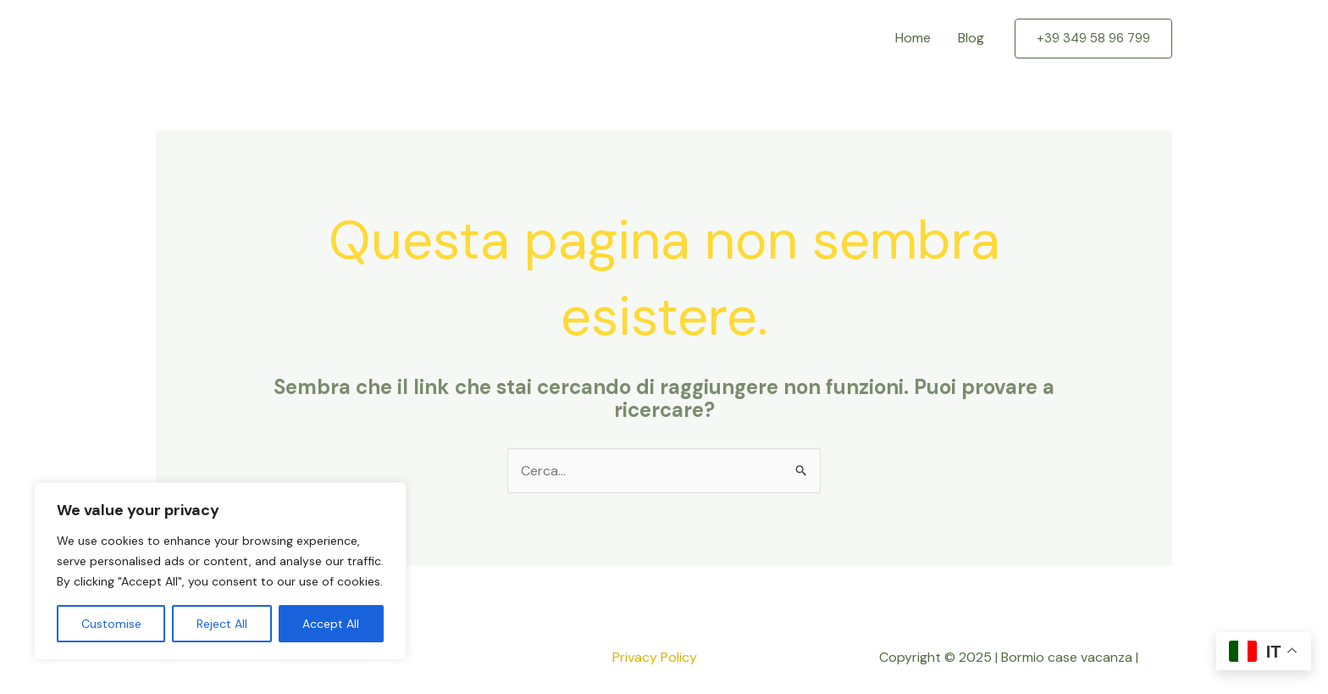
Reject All (221, 623)
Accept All (330, 623)
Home (913, 38)
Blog (971, 38)
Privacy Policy (654, 657)
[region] (220, 571)
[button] (1093, 38)
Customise (111, 623)
